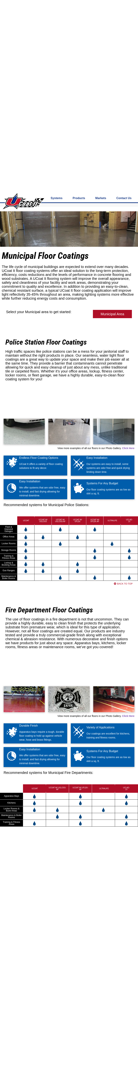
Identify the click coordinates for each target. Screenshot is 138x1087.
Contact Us (124, 13)
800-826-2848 (43, 3)
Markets (100, 13)
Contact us (29, 3)
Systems (57, 13)
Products (79, 13)
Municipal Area (112, 130)
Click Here (128, 264)
